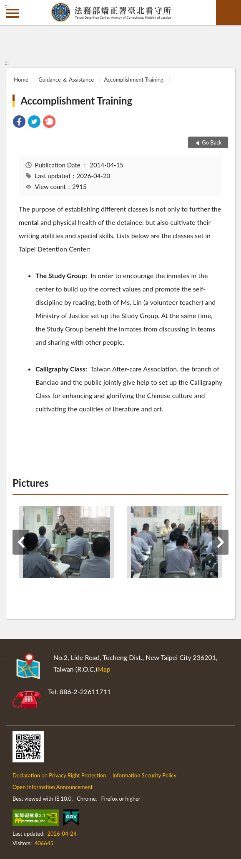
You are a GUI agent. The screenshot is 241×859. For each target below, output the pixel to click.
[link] (19, 122)
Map (103, 669)
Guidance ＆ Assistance (66, 79)
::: (7, 6)
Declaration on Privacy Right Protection (59, 775)
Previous (21, 542)
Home (21, 79)
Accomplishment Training (133, 79)
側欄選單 (12, 13)
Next (220, 542)
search (228, 12)
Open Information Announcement (53, 787)
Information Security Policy (145, 775)
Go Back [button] (212, 142)
